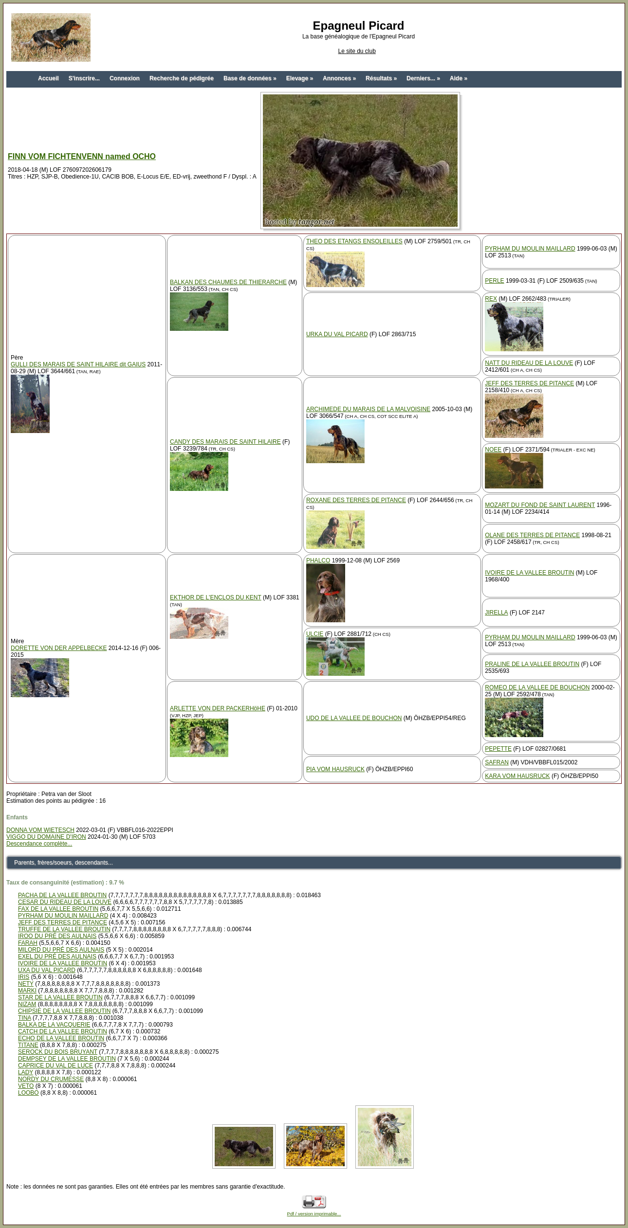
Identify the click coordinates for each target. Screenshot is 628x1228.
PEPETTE (498, 748)
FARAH (27, 942)
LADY (25, 1072)
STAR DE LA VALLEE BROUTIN (60, 997)
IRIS (23, 977)
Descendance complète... (39, 843)
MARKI (27, 990)
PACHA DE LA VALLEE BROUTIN (62, 895)
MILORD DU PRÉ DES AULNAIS (61, 949)
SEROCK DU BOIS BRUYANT (57, 1051)
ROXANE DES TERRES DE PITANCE (356, 500)
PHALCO (318, 560)
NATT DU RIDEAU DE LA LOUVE (529, 363)
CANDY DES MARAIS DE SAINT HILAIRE (225, 441)
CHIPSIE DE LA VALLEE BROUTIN (64, 1011)
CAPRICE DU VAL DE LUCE (55, 1065)
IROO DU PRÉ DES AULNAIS (57, 936)
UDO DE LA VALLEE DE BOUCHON (354, 718)
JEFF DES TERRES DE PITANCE (529, 383)
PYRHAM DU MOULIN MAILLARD (530, 248)
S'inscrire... (84, 78)
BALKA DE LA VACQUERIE (54, 1024)
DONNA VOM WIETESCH (40, 830)
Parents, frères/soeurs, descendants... (63, 862)
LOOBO (28, 1092)
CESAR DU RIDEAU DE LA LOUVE (64, 902)
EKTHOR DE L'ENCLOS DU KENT (215, 597)
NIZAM (27, 1004)
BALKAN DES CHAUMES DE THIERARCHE (228, 282)
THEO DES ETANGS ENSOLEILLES (354, 241)
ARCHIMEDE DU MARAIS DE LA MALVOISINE (368, 409)
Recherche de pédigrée (181, 78)
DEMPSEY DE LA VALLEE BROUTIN (67, 1058)
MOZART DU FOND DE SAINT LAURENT (540, 505)
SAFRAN (497, 762)
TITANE (28, 1045)
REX (491, 298)
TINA (24, 1017)
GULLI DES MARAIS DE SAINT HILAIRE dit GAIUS (78, 364)
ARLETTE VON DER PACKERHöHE (217, 708)
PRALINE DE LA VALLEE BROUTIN (532, 664)
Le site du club (356, 51)
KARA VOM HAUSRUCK (517, 776)
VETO (26, 1086)
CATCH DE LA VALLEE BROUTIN (62, 1031)
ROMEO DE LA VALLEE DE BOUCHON (537, 687)
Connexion (125, 78)
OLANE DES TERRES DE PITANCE (532, 535)
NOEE (493, 449)
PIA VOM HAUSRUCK (335, 769)
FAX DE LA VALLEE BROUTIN (58, 908)
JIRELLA (496, 612)
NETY (26, 983)
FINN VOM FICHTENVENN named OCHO (82, 156)
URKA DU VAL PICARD (337, 334)
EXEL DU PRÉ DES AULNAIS (57, 956)
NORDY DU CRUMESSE (51, 1079)
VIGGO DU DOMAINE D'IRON (46, 836)
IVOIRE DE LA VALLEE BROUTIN (529, 572)
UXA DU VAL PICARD (46, 970)
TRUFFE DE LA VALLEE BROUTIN (64, 929)
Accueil (48, 78)
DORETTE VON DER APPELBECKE (59, 648)
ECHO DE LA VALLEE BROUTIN (61, 1038)
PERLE (494, 280)
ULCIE (314, 634)
